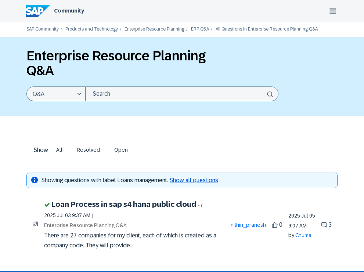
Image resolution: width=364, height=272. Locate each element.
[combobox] (181, 93)
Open (121, 150)
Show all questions (194, 180)
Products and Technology (91, 29)
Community (69, 11)
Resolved (88, 150)
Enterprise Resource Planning (154, 29)
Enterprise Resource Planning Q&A (85, 225)
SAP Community (42, 29)
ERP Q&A (200, 29)
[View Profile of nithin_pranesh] (248, 225)
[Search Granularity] (55, 93)
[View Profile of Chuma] (303, 235)
